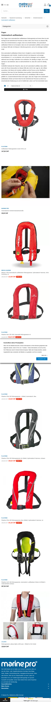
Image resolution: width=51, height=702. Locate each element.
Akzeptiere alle (42, 358)
